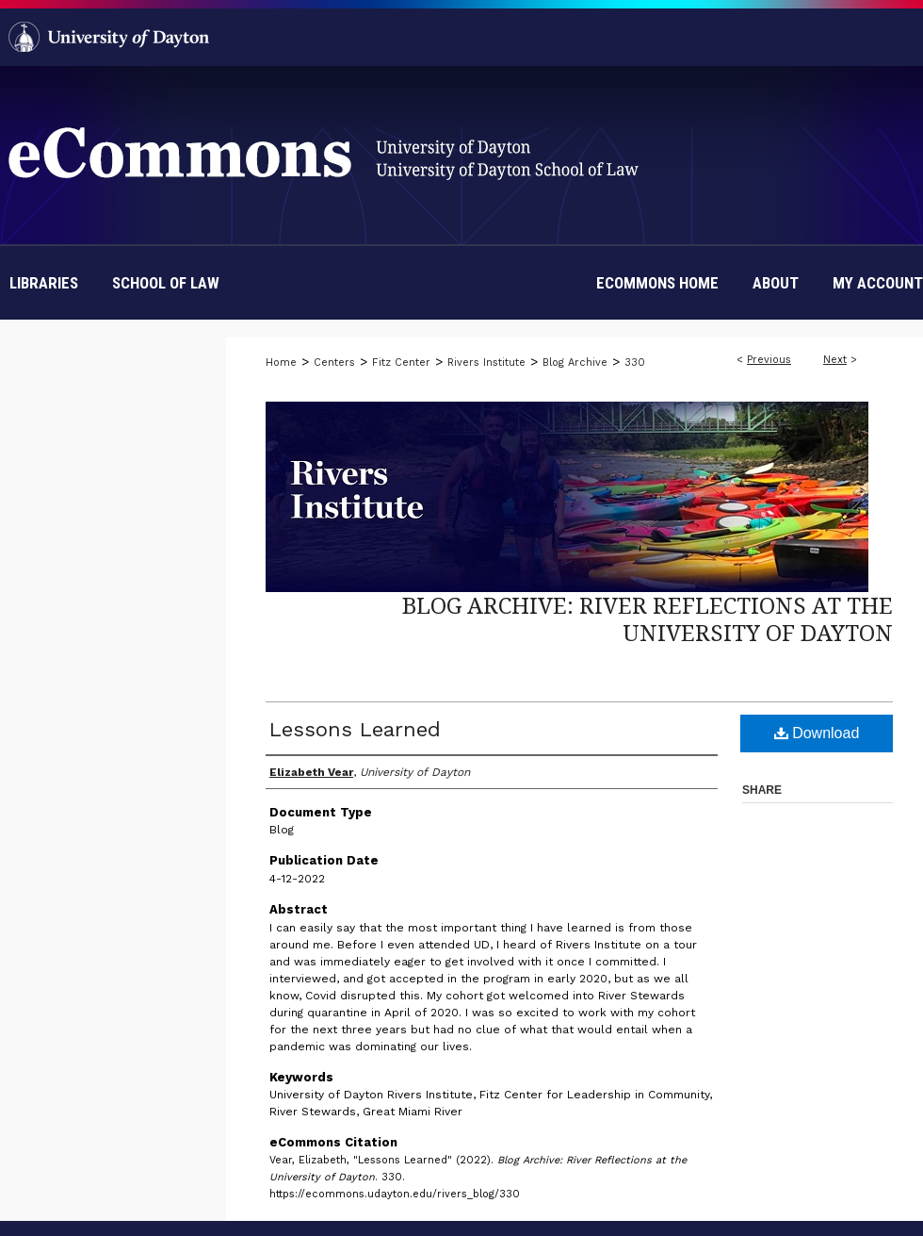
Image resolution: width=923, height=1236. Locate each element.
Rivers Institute (486, 362)
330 (634, 362)
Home (281, 362)
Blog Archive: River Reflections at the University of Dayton (647, 618)
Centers (334, 362)
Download (817, 733)
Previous (769, 360)
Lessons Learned (355, 729)
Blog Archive (574, 362)
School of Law (165, 282)
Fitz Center (401, 362)
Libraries (43, 282)
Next (835, 360)
